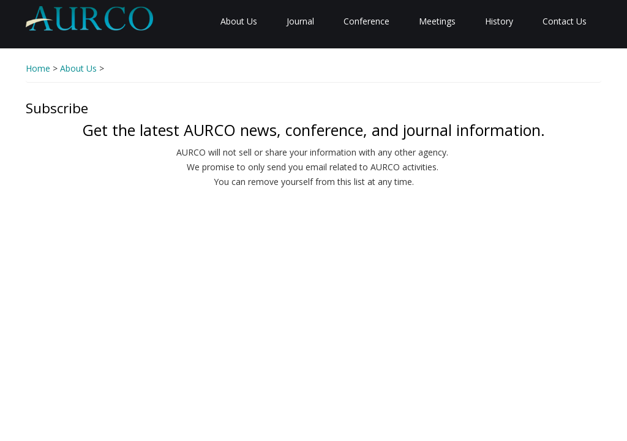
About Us (238, 21)
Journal (300, 21)
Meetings (437, 21)
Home (38, 68)
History (499, 21)
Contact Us (565, 21)
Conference (366, 21)
